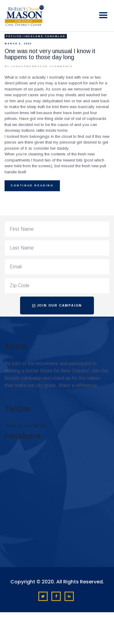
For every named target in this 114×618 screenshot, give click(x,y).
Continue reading (32, 185)
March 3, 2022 (18, 43)
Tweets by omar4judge (25, 425)
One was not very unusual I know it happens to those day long (50, 54)
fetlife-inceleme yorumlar (35, 36)
